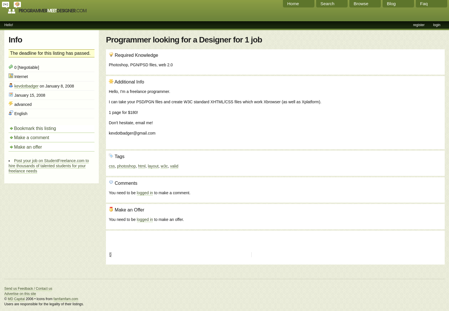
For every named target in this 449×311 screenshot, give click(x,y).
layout (153, 166)
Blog (391, 3)
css (112, 166)
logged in (145, 193)
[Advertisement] (411, 110)
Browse (361, 3)
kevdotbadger (26, 86)
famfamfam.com (66, 299)
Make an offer (28, 147)
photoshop (126, 166)
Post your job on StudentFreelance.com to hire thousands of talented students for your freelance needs (49, 165)
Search (327, 3)
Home (293, 3)
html (141, 166)
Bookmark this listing (35, 128)
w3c (164, 166)
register (419, 25)
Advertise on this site (20, 294)
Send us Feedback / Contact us (28, 289)
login (436, 25)
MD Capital (16, 299)
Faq (424, 3)
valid (174, 166)
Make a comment (31, 137)
